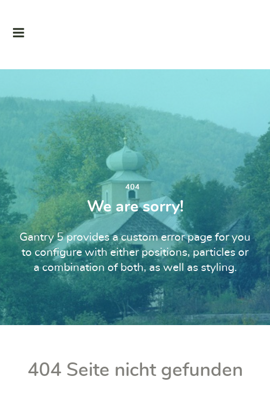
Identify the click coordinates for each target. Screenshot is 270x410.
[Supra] (135, 34)
